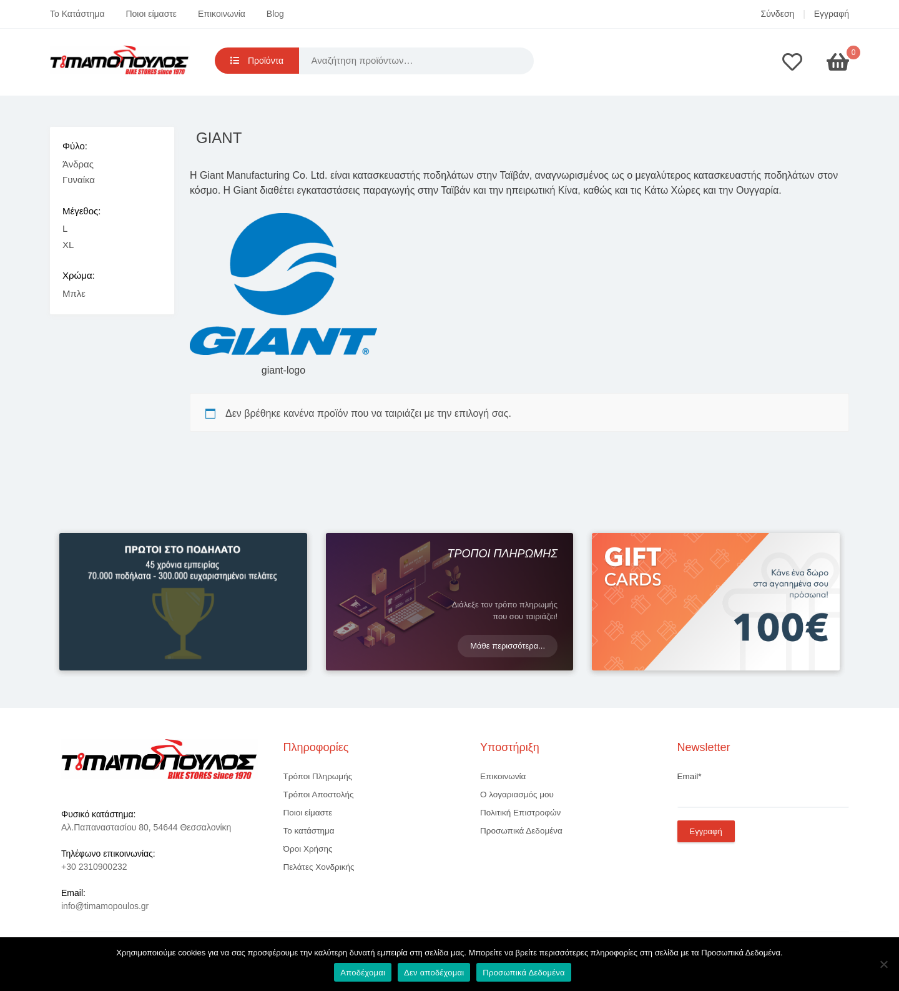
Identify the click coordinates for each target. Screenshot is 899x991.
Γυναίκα (78, 179)
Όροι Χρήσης (308, 849)
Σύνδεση (778, 14)
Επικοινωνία (221, 14)
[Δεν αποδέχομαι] (883, 964)
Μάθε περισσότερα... (507, 645)
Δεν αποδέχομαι (434, 972)
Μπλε (74, 293)
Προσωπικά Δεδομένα (521, 830)
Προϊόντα (256, 61)
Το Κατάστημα (77, 14)
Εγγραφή (831, 14)
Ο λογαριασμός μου (517, 794)
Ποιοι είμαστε (151, 14)
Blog (275, 14)
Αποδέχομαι (362, 972)
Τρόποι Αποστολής (318, 794)
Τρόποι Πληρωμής (318, 776)
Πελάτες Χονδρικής (319, 867)
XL (68, 244)
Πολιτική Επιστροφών (520, 812)
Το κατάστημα (309, 830)
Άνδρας (78, 164)
